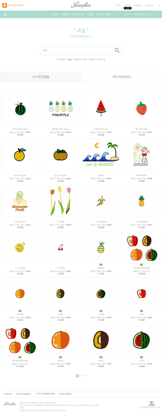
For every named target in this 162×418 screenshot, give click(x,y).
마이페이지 (149, 5)
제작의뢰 (99, 14)
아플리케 (77, 59)
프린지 (84, 59)
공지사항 (54, 14)
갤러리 (108, 14)
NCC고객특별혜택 (139, 14)
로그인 (117, 5)
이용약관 (8, 394)
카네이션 (92, 59)
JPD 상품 (89, 14)
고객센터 (150, 14)
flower (70, 59)
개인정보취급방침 (23, 394)
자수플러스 (65, 14)
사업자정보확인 (65, 394)
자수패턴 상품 (78, 14)
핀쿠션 (99, 59)
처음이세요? (128, 14)
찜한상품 (138, 5)
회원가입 (127, 5)
